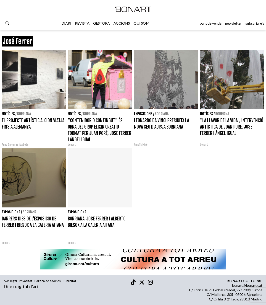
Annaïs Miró (140, 144)
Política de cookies (47, 281)
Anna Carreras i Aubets (15, 144)
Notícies (8, 113)
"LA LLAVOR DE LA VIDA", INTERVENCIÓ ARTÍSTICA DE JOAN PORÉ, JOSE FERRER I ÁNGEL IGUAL (231, 127)
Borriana (24, 113)
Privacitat (25, 281)
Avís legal (10, 281)
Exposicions (143, 113)
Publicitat (69, 281)
